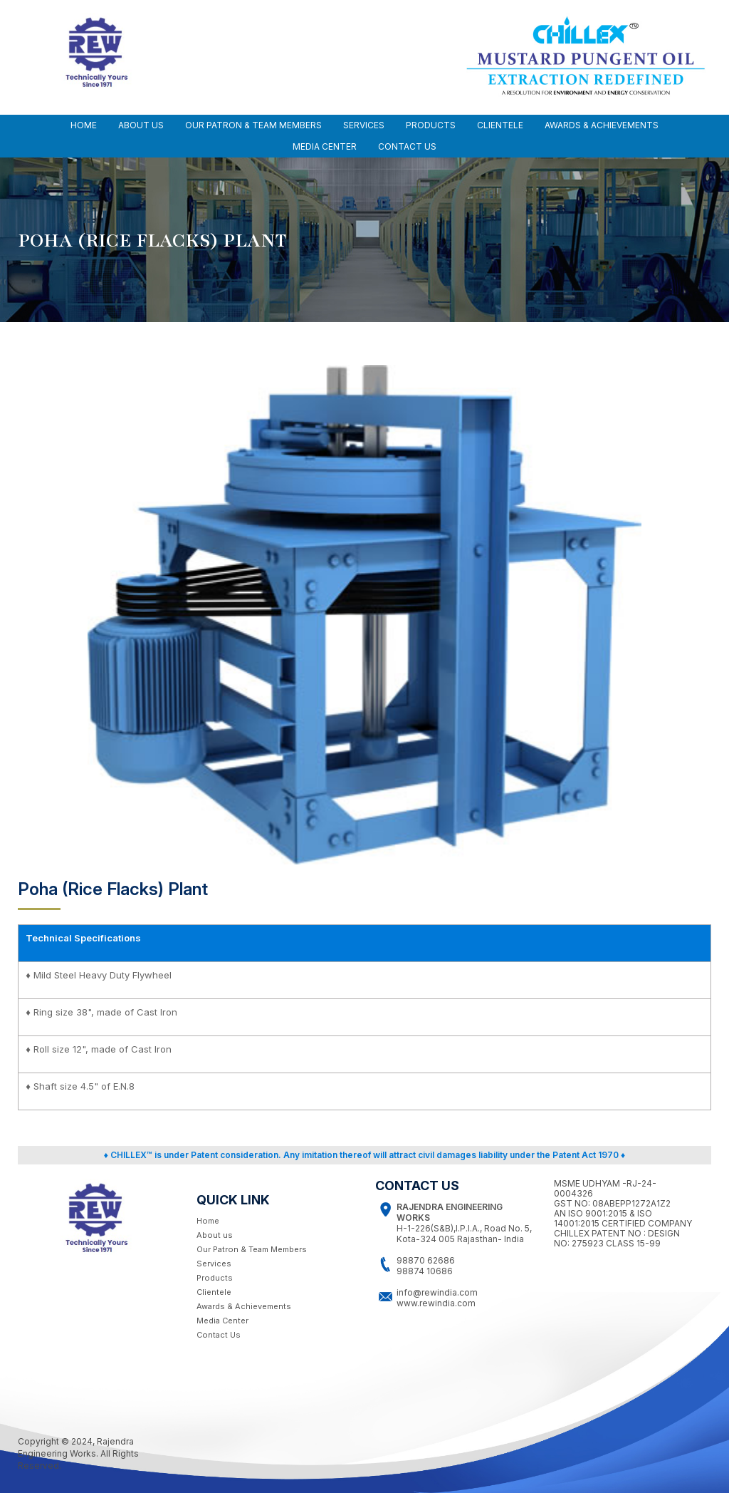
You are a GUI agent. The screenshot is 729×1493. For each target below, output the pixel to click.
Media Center (222, 1321)
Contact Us (218, 1335)
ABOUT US (141, 125)
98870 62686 (426, 1260)
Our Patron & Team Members (251, 1249)
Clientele (213, 1292)
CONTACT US (407, 146)
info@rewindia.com (437, 1292)
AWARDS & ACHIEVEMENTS (602, 125)
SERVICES (363, 125)
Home (83, 125)
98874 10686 (425, 1271)
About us (214, 1235)
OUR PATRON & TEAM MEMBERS (253, 125)
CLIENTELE (500, 125)
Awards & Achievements (243, 1306)
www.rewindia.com (436, 1303)
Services (213, 1264)
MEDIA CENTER (325, 146)
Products (431, 125)
